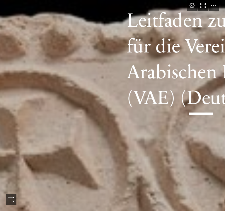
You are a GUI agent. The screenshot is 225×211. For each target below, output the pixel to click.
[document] (112, 105)
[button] (192, 5)
